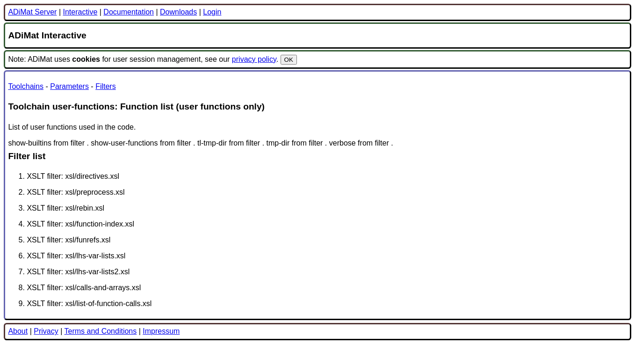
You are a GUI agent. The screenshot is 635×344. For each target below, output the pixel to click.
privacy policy (254, 59)
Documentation (128, 12)
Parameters (69, 86)
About (18, 331)
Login (212, 12)
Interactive (80, 12)
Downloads (178, 12)
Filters (105, 86)
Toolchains (25, 86)
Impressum (161, 331)
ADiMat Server (32, 12)
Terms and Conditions (100, 331)
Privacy (46, 331)
